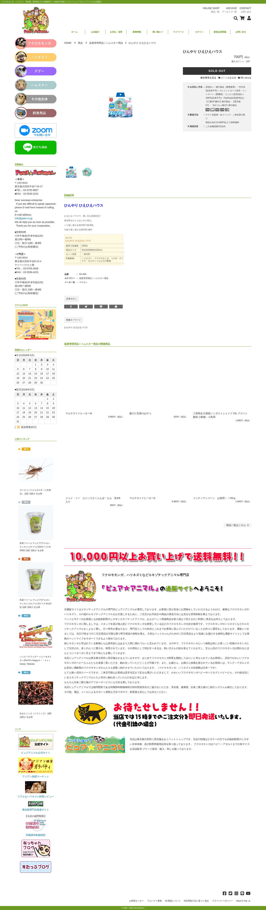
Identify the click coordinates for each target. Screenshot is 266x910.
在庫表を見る (209, 77)
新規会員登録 (220, 32)
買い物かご (157, 32)
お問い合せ (241, 32)
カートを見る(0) (228, 78)
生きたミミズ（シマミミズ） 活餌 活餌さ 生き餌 (35, 715)
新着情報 (137, 32)
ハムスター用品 (114, 42)
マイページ (178, 32)
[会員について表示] (248, 18)
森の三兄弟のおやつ (140, 413)
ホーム (74, 32)
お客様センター (136, 901)
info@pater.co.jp (23, 218)
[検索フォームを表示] (236, 17)
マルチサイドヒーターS (142, 498)
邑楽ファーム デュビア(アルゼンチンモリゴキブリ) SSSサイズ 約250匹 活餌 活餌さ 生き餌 (35, 547)
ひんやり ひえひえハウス (76, 327)
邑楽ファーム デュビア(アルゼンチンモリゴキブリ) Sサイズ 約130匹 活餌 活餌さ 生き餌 (35, 603)
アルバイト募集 (154, 901)
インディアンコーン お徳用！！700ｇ (214, 498)
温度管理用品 (96, 42)
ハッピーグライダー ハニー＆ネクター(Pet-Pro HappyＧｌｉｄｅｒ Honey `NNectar (36, 660)
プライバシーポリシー (222, 901)
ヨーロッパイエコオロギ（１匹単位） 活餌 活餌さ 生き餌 (35, 492)
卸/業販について (172, 901)
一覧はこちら (237, 525)
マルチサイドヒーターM (79, 413)
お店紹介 (95, 32)
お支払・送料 (116, 32)
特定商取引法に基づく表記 (196, 901)
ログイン (199, 32)
